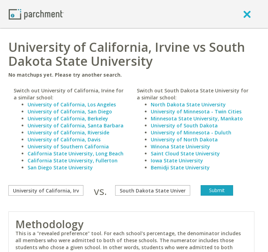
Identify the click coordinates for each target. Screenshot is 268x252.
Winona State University (180, 146)
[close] (247, 14)
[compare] (45, 190)
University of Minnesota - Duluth (191, 132)
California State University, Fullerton (73, 160)
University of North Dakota (184, 139)
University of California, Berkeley (68, 118)
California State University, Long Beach (76, 153)
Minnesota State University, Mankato (197, 118)
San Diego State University (60, 167)
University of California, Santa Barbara (76, 125)
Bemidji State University (180, 167)
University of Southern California (68, 146)
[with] (152, 190)
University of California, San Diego (70, 111)
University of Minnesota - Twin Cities (196, 111)
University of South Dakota (184, 125)
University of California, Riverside (68, 132)
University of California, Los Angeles (72, 104)
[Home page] (36, 13)
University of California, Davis (64, 139)
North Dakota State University (188, 104)
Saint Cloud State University (185, 153)
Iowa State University (177, 160)
